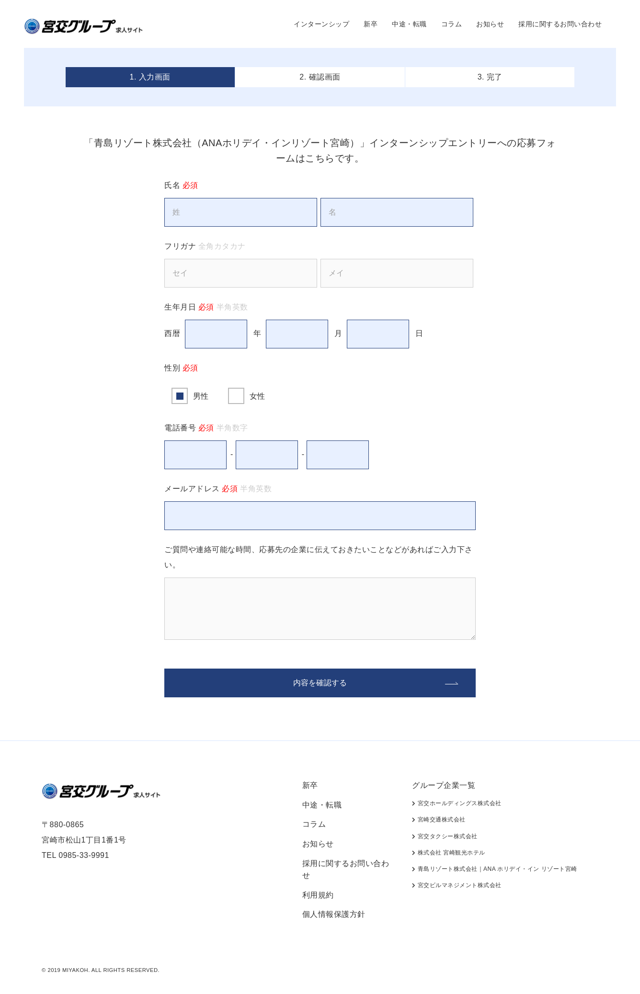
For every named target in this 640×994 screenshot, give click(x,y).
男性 (201, 396)
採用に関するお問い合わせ (560, 24)
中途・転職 (409, 24)
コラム (451, 24)
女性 (257, 396)
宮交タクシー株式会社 (444, 836)
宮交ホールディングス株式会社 (456, 803)
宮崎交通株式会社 (438, 819)
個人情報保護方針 (334, 914)
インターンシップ (321, 24)
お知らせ (490, 24)
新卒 (370, 24)
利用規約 (318, 895)
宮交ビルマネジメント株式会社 (456, 885)
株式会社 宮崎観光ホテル (448, 852)
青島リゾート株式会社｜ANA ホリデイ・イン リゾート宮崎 (494, 869)
